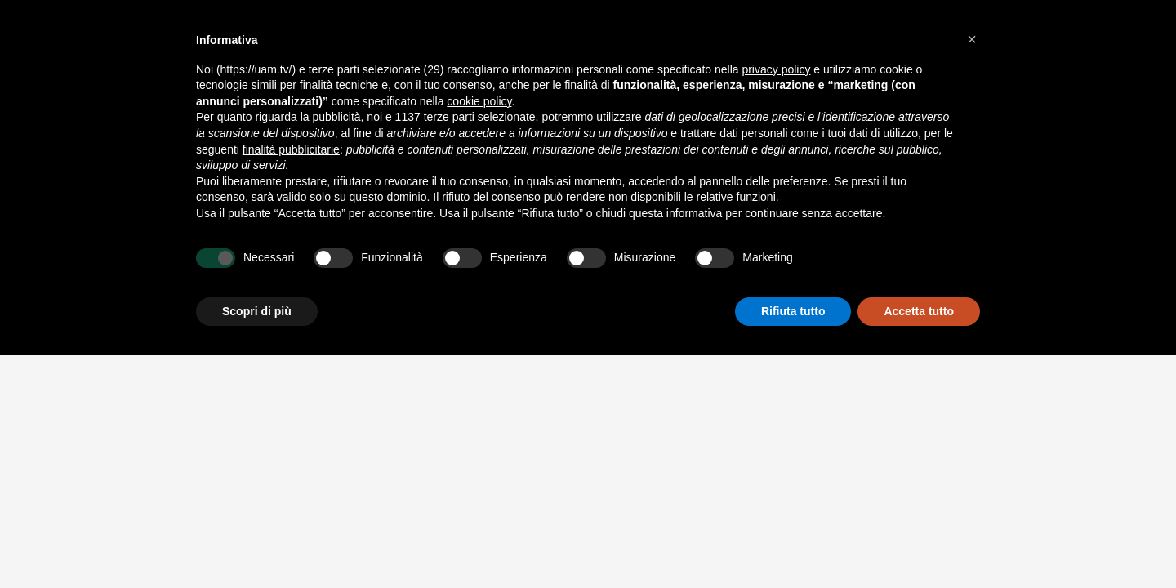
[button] (972, 39)
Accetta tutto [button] (919, 311)
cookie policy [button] (479, 101)
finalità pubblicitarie (291, 149)
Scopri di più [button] (257, 311)
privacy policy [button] (776, 69)
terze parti (449, 116)
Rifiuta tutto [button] (793, 311)
